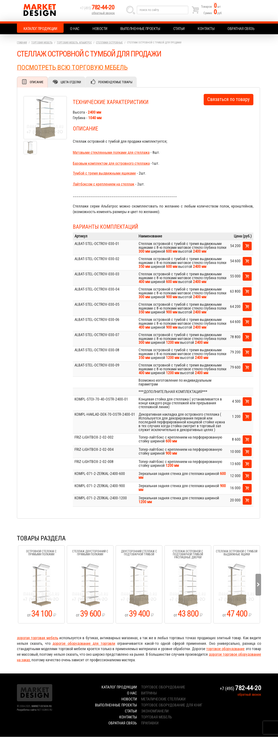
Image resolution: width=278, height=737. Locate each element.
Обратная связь (240, 28)
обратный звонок (103, 14)
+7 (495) (98, 9)
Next (258, 585)
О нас (74, 28)
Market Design (47, 10)
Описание (37, 82)
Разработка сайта (26, 710)
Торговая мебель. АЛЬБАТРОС (74, 42)
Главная (22, 42)
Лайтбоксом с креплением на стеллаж (103, 184)
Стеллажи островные (109, 42)
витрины (149, 693)
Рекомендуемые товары (117, 82)
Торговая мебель (41, 42)
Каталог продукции (40, 28)
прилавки (149, 723)
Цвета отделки (71, 82)
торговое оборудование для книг (171, 705)
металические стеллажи (163, 699)
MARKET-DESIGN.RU (41, 706)
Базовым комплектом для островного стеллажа (111, 163)
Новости (100, 28)
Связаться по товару (228, 99)
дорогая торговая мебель (37, 638)
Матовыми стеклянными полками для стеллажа (111, 152)
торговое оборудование (225, 649)
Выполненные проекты (140, 28)
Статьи (179, 28)
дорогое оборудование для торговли (83, 643)
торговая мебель (156, 717)
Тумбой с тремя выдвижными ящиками (104, 173)
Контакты (206, 28)
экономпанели (155, 711)
